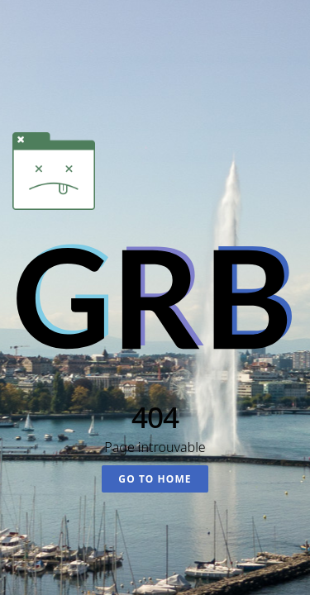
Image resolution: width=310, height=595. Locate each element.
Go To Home (154, 479)
